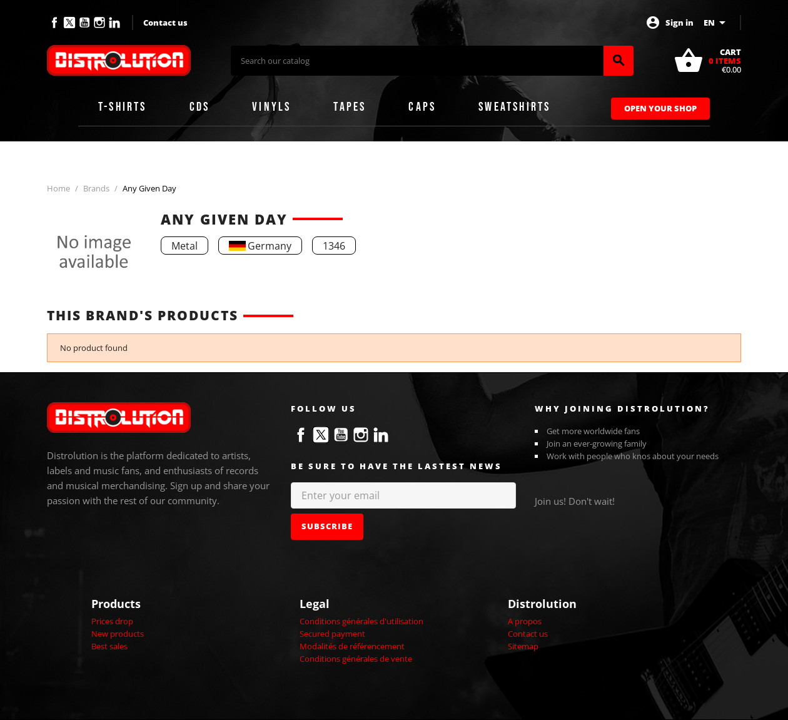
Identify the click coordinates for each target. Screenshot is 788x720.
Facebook (54, 22)
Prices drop (112, 621)
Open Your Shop (660, 108)
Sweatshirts (514, 106)
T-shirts (122, 106)
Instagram (99, 22)
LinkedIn (114, 22)
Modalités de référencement (352, 646)
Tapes (349, 106)
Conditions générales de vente (356, 658)
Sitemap (523, 646)
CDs (199, 106)
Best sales (109, 646)
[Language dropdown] (717, 22)
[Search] (417, 61)
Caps (422, 106)
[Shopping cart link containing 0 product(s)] (707, 61)
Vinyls (271, 106)
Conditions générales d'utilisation (361, 621)
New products (117, 633)
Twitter (69, 22)
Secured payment (332, 633)
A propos (525, 621)
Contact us (165, 22)
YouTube (84, 22)
